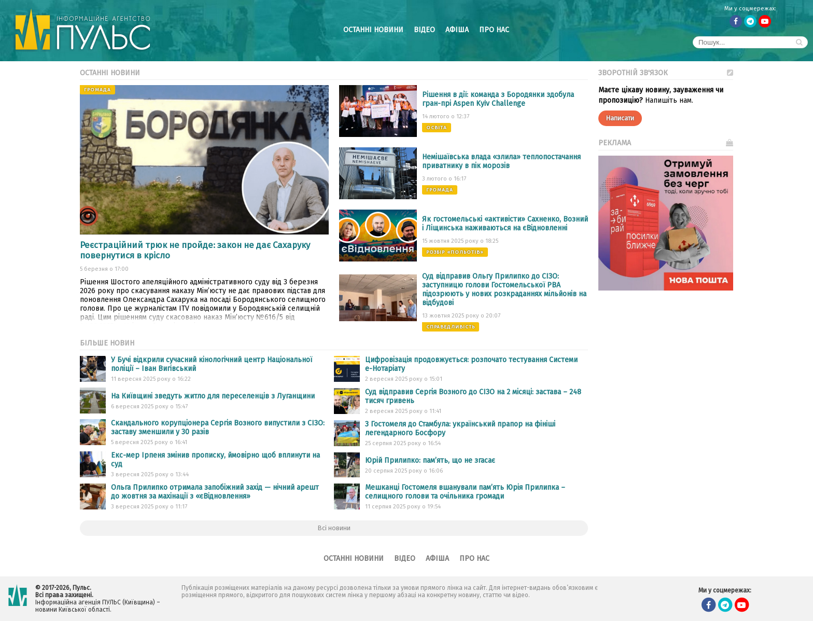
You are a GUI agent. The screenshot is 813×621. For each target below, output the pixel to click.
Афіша (457, 29)
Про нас (494, 29)
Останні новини (373, 29)
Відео (424, 29)
